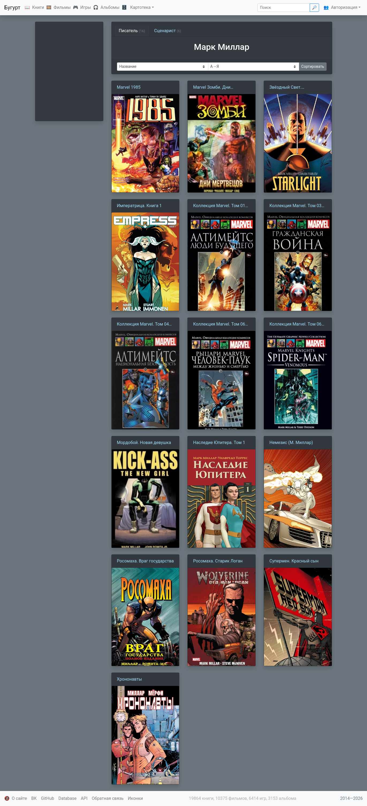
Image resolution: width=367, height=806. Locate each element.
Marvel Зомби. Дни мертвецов (211, 88)
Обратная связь (108, 798)
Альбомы (110, 7)
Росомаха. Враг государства (145, 561)
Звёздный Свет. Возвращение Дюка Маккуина (289, 88)
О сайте (19, 798)
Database (67, 798)
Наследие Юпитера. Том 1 (219, 442)
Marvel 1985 (129, 87)
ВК (34, 798)
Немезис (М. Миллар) (291, 442)
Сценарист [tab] (167, 30)
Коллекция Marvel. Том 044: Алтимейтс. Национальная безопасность (144, 324)
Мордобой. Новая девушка (144, 442)
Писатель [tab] (132, 30)
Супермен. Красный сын (294, 561)
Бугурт (12, 7)
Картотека (140, 7)
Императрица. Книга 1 (139, 205)
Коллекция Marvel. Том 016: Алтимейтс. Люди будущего (221, 206)
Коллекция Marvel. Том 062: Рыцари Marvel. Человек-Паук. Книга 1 (220, 324)
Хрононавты (129, 679)
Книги (38, 7)
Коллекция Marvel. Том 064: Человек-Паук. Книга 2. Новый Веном (297, 324)
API (84, 798)
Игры (85, 7)
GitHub (47, 798)
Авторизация (344, 7)
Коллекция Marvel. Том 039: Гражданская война (297, 206)
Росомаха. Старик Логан (218, 561)
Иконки (135, 798)
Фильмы (62, 7)
